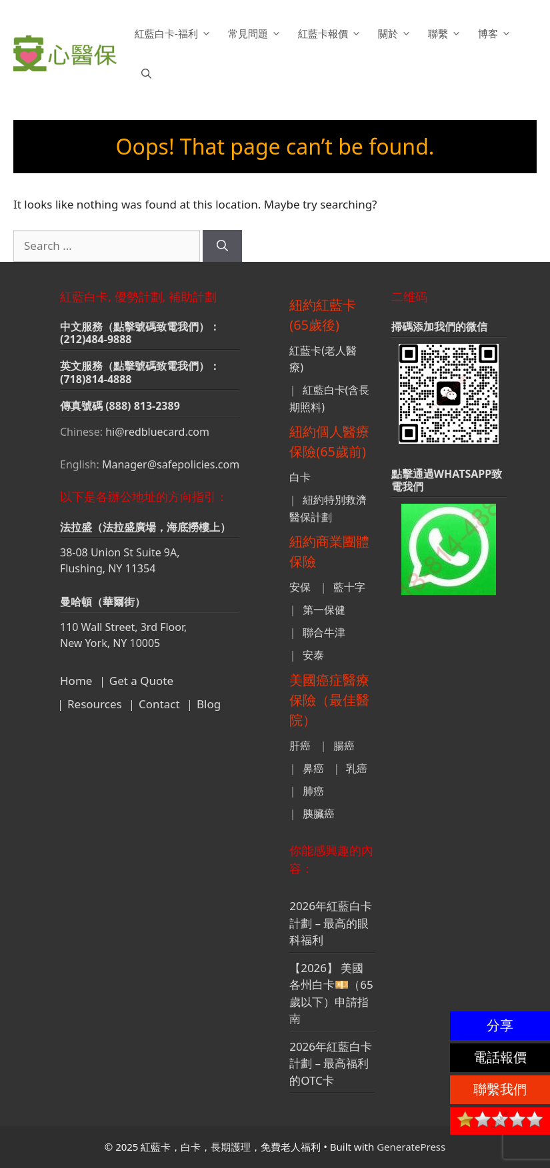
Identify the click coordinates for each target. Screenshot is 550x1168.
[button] (146, 73)
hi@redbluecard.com (157, 431)
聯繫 (446, 33)
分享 (500, 1025)
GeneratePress (411, 1146)
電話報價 (500, 1057)
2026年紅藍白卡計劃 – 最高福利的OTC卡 (330, 1063)
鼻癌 (313, 768)
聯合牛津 (324, 632)
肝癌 (300, 745)
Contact (159, 704)
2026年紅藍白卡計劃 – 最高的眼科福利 (330, 922)
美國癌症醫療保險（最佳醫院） (329, 700)
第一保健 (324, 609)
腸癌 (344, 745)
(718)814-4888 (96, 379)
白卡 (300, 477)
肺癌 (313, 791)
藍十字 (349, 587)
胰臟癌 (319, 813)
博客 (496, 33)
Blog (209, 704)
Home (76, 680)
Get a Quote (141, 680)
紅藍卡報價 (331, 33)
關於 (396, 33)
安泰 (313, 655)
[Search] (222, 246)
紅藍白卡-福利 (175, 33)
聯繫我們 (500, 1089)
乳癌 (356, 768)
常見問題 (256, 33)
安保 (300, 587)
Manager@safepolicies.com (170, 464)
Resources (94, 704)
